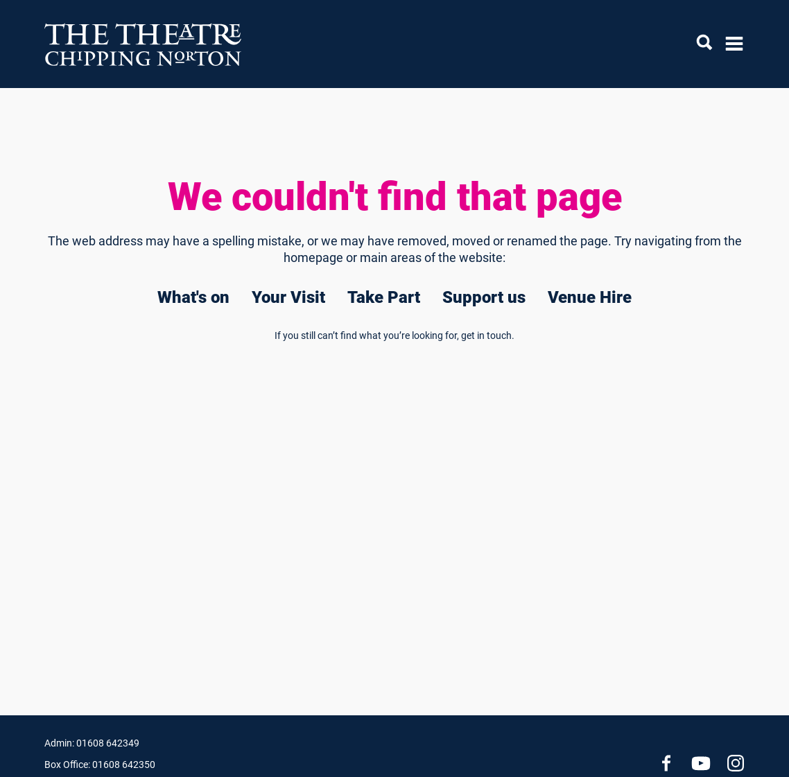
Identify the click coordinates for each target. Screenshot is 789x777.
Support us (484, 297)
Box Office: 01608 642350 (99, 764)
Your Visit (288, 297)
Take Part (383, 297)
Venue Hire (590, 297)
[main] (394, 379)
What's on (193, 297)
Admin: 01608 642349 (91, 743)
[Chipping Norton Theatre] (143, 44)
